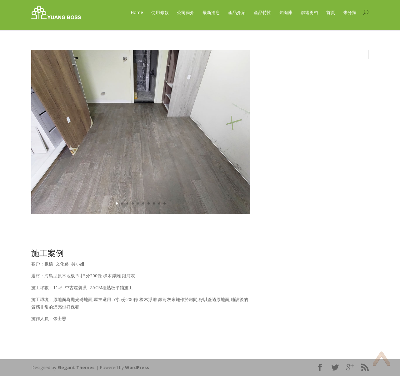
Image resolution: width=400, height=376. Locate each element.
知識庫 (285, 12)
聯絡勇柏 (309, 12)
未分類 (349, 12)
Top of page (381, 359)
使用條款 (160, 12)
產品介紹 (237, 12)
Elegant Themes (76, 367)
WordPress (137, 367)
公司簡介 (185, 12)
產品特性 (262, 12)
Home (137, 12)
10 (164, 203)
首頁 (330, 12)
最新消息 (211, 12)
